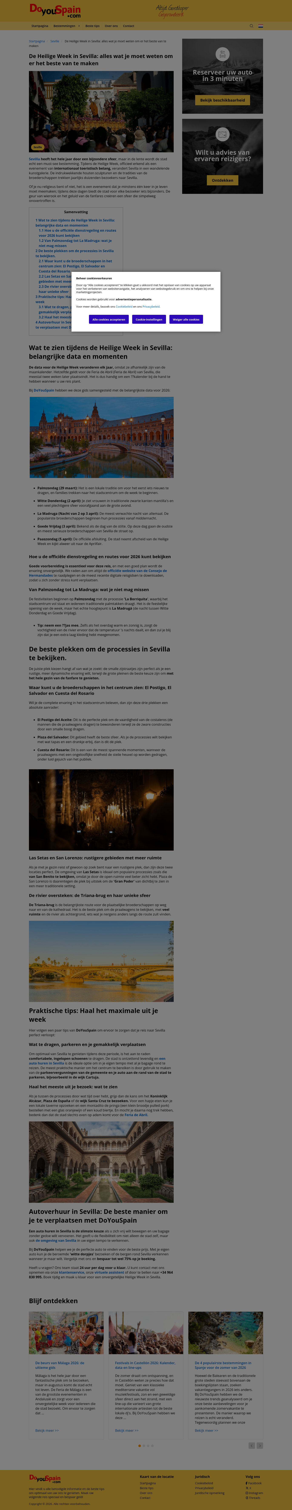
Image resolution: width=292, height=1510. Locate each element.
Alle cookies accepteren (109, 319)
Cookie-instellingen (149, 319)
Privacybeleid (151, 306)
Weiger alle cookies (186, 319)
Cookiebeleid (124, 306)
